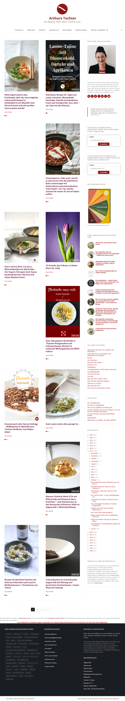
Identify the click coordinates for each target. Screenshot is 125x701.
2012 (91, 543)
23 (6, 115)
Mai (92, 472)
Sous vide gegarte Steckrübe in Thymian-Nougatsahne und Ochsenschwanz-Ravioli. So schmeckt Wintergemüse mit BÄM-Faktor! (63, 346)
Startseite (19, 30)
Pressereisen (88, 671)
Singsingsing (91, 367)
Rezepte (42, 30)
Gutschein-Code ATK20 (56, 618)
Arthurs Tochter (89, 680)
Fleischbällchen (11, 643)
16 (6, 439)
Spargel (23, 666)
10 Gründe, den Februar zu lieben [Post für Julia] (61, 266)
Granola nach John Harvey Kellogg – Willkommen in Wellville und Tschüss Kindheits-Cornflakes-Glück (21, 428)
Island (24, 647)
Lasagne (8, 656)
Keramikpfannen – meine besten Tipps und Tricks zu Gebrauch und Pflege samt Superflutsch (107, 282)
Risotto (8, 666)
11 (47, 431)
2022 (91, 437)
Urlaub (8, 672)
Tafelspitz (9, 669)
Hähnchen (17, 647)
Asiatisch (9, 634)
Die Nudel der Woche (31, 637)
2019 (91, 445)
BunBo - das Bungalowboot (14, 637)
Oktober (94, 458)
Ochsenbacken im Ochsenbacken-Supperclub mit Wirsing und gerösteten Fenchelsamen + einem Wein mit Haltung (62, 583)
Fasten (13, 640)
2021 (91, 440)
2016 (91, 532)
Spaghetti (15, 666)
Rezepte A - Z (88, 683)
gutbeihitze (9, 679)
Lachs (32, 653)
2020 (91, 443)
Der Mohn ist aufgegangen (95, 405)
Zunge (21, 676)
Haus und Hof (23, 643)
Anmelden (103, 144)
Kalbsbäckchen (32, 650)
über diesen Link (25, 618)
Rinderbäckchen (32, 663)
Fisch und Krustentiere (24, 640)
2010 (91, 548)
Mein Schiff (17, 656)
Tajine (16, 669)
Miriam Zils (86, 698)
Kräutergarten (91, 418)
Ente (7, 640)
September (95, 461)
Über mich (31, 30)
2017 (91, 451)
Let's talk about (92, 360)
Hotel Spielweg (33, 643)
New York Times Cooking (30, 656)
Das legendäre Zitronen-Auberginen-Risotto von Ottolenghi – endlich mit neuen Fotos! (107, 253)
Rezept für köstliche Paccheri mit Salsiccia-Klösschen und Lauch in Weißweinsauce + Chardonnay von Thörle (21, 583)
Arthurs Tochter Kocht (27, 698)
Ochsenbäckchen (22, 659)
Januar (93, 529)
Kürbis (26, 653)
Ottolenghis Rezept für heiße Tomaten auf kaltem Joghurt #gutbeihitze (105, 263)
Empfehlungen (81, 30)
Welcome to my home (94, 383)
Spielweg (30, 666)
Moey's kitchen (50, 652)
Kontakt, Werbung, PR (99, 30)
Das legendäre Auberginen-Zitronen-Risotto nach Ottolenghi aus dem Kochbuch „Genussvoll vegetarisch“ (107, 321)
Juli (92, 466)
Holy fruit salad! (50, 641)
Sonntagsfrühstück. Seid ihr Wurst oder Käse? (102, 369)
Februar (94, 480)
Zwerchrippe (29, 676)
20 (47, 201)
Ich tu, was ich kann (51, 656)
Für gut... (90, 358)
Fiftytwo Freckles (51, 663)
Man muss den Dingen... (95, 362)
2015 (91, 535)
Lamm (38, 653)
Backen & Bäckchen (90, 686)
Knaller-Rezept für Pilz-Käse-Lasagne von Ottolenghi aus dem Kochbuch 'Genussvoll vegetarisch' (107, 291)
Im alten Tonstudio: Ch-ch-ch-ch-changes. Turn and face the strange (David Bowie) (103, 410)
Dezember (94, 453)
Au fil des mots (50, 659)
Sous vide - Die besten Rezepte (94, 689)
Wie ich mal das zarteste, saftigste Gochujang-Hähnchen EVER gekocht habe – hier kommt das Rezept (107, 301)
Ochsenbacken (10, 659)
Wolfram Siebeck (11, 676)
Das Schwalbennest (93, 403)
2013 (91, 540)
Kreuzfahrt (18, 653)
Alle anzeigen (77, 669)
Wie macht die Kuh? (93, 385)
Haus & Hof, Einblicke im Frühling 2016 (99, 407)
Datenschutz (99, 583)
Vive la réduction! (51, 645)
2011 (91, 545)
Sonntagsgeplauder (93, 372)
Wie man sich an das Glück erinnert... (99, 388)
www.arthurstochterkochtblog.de (109, 698)
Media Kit (87, 677)
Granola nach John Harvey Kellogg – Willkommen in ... (102, 509)
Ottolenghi (21, 663)
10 (47, 359)
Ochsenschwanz (11, 663)
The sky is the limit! (93, 374)
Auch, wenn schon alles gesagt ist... (62, 424)
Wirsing (28, 672)
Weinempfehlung (18, 672)
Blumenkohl (35, 634)
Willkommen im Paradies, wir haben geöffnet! (101, 420)
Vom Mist (90, 376)
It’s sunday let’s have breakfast (15, 650)
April (93, 474)
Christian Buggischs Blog (53, 638)
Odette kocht (49, 666)
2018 (91, 448)
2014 (91, 537)
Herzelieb (48, 648)
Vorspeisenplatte (50, 634)
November (94, 456)
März (93, 477)
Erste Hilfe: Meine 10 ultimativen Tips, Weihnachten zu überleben (99, 354)
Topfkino (32, 669)
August (93, 464)
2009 (91, 551)
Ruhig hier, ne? (92, 365)
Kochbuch (9, 653)
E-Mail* (91, 137)
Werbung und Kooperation (93, 674)
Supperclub (54, 30)
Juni (92, 469)
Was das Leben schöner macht (97, 379)
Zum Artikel (8, 112)
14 (47, 275)
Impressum (87, 665)
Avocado (26, 634)
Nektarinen (67, 30)
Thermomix (23, 669)
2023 (91, 435)
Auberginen (17, 634)
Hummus (8, 647)
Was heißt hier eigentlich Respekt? (98, 381)
